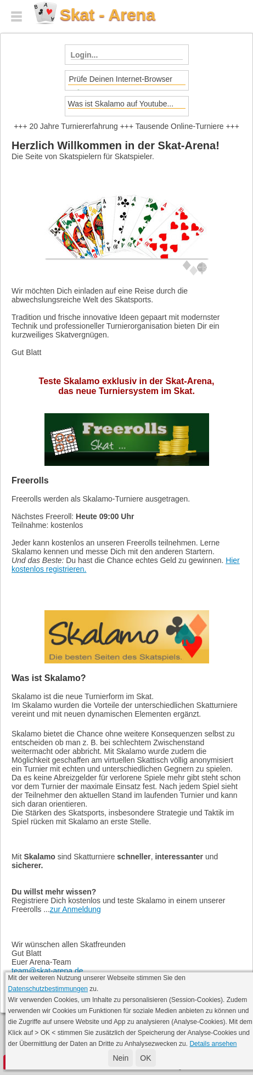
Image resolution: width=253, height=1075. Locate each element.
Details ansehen (213, 1044)
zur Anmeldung (75, 909)
